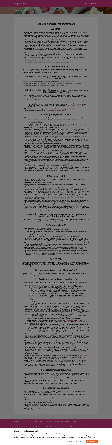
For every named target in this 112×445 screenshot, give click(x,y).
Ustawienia (69, 441)
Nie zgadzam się (79, 441)
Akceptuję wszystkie (91, 441)
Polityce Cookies (92, 437)
